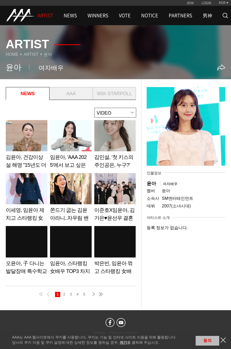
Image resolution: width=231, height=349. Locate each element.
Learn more (26, 146)
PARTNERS (180, 15)
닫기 (223, 340)
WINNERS (97, 15)
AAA (71, 93)
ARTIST (45, 15)
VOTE (125, 15)
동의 (207, 340)
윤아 (48, 54)
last (100, 294)
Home (12, 54)
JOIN (190, 2)
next (92, 294)
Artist (31, 54)
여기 (123, 342)
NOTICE (149, 15)
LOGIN (206, 2)
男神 (207, 15)
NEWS (70, 15)
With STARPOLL (114, 93)
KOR (222, 2)
